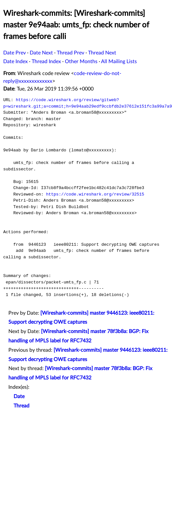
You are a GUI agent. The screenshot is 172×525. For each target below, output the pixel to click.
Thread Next (102, 52)
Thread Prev (70, 52)
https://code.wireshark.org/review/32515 (95, 194)
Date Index (15, 61)
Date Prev (14, 52)
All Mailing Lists (119, 61)
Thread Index (46, 61)
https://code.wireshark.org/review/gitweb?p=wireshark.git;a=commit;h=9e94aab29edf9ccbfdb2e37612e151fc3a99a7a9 (87, 103)
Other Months (81, 61)
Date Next (41, 52)
